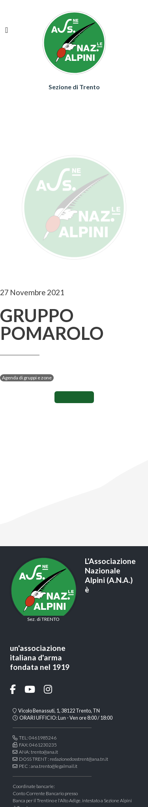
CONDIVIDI (74, 397)
